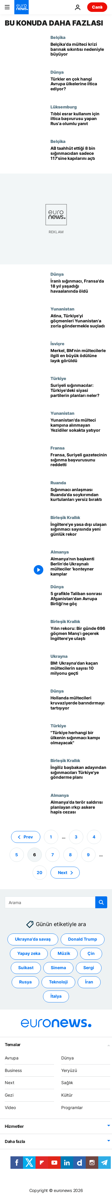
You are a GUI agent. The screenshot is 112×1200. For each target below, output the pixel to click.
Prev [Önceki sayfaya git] (28, 836)
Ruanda (58, 482)
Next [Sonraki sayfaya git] (62, 872)
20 (39, 872)
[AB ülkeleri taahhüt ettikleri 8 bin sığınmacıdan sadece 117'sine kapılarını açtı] (78, 156)
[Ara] (56, 902)
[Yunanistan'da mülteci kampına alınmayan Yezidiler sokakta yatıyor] (78, 428)
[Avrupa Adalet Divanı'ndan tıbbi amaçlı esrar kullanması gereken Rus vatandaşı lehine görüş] (78, 121)
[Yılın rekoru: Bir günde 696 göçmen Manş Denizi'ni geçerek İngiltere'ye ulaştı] (78, 636)
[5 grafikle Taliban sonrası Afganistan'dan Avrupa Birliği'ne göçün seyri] (78, 601)
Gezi (9, 1094)
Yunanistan (62, 308)
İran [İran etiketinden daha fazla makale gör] (89, 981)
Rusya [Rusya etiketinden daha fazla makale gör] (25, 981)
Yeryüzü (69, 1070)
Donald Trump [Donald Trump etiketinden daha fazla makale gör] (82, 939)
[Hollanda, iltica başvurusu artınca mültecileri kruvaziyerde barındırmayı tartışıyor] (78, 706)
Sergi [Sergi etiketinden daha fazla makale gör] (88, 967)
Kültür (67, 1094)
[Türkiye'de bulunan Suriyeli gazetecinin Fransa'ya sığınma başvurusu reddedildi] (78, 462)
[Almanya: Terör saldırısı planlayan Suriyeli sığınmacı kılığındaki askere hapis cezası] (78, 810)
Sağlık (67, 1082)
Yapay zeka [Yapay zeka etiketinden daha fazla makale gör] (28, 953)
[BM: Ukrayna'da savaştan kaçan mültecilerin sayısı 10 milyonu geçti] (78, 671)
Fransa (57, 447)
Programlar (72, 1107)
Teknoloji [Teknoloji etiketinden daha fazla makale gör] (58, 981)
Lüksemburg (63, 106)
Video (10, 1107)
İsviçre (57, 343)
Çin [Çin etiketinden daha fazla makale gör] (91, 953)
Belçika (57, 37)
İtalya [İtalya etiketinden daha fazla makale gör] (56, 996)
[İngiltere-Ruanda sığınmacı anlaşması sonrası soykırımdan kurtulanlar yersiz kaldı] (78, 497)
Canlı (97, 7)
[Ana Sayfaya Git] (21, 7)
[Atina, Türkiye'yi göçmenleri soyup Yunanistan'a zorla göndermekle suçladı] (78, 323)
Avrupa (12, 1057)
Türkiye (58, 378)
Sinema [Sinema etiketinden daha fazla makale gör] (58, 967)
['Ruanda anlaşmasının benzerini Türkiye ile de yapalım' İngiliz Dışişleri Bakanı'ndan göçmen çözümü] (78, 775)
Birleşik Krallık (65, 517)
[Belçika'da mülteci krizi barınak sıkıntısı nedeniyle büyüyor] (78, 52)
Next (9, 1082)
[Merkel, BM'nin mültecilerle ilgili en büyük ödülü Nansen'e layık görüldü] (78, 358)
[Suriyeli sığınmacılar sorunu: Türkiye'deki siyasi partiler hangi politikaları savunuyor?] (78, 393)
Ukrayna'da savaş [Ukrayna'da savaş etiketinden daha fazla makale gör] (33, 939)
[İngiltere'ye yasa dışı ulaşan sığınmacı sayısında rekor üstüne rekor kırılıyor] (78, 532)
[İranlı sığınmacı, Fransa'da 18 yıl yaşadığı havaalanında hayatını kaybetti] (78, 289)
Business (13, 1070)
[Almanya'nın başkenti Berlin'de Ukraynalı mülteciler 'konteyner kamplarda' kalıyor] (78, 566)
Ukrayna (58, 656)
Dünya (57, 72)
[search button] (101, 902)
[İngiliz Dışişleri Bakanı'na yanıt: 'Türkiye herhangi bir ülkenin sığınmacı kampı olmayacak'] (78, 740)
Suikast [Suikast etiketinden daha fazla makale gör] (25, 967)
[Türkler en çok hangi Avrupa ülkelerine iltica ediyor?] (78, 87)
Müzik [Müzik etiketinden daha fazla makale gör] (64, 953)
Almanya (59, 551)
